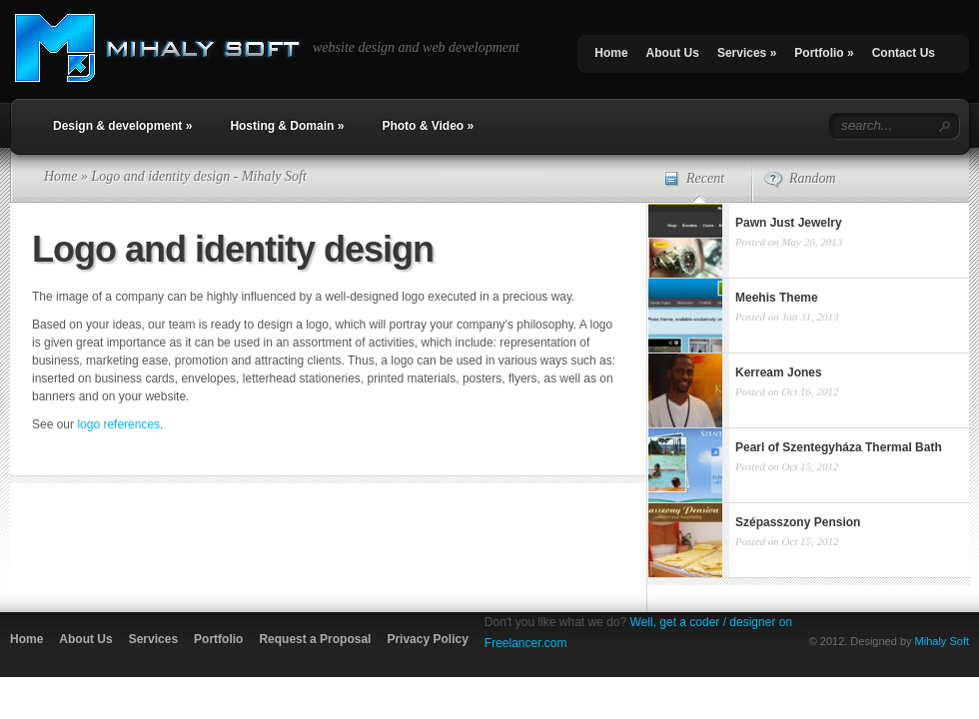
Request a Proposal (315, 639)
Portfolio (823, 53)
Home (610, 53)
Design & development (122, 126)
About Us (672, 53)
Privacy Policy (427, 639)
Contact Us (903, 53)
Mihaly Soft (942, 641)
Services (746, 53)
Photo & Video (428, 126)
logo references (118, 424)
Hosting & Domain (287, 126)
